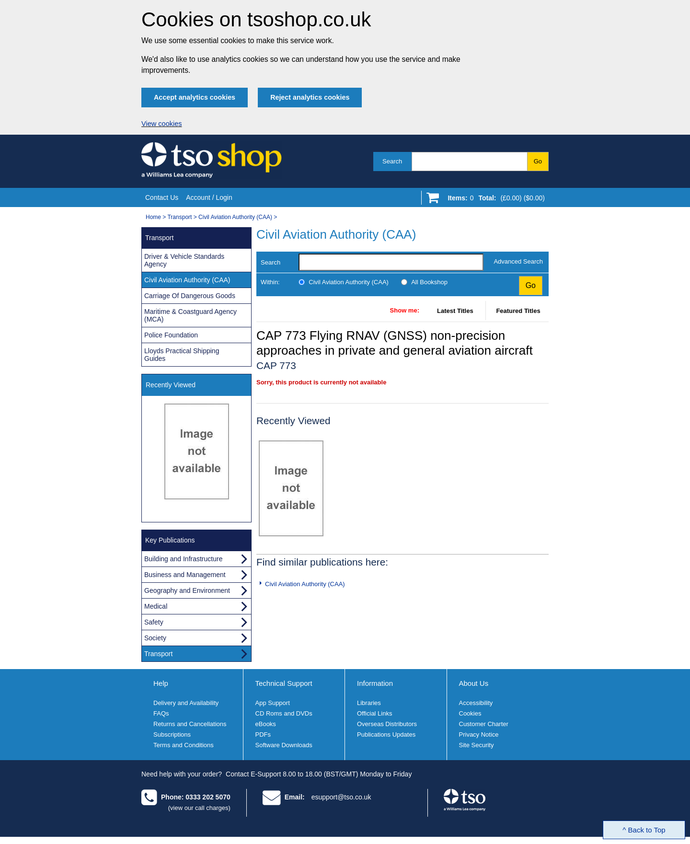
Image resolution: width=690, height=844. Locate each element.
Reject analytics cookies (309, 97)
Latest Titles (455, 310)
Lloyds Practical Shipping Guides (181, 354)
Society (155, 638)
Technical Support (283, 683)
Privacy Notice (479, 734)
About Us (474, 683)
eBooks (265, 724)
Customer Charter (483, 724)
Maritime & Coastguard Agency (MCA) (190, 315)
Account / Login (209, 197)
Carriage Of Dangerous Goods (189, 296)
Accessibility (476, 702)
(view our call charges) (199, 807)
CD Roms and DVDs (283, 713)
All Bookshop (429, 282)
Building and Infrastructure (183, 559)
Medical (155, 606)
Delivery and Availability (185, 702)
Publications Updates (386, 734)
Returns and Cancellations (189, 724)
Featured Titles (518, 310)
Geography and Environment (187, 590)
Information (375, 683)
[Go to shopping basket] (494, 199)
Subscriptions (172, 734)
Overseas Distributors (387, 724)
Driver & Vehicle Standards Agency (184, 260)
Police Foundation (171, 335)
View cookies (161, 123)
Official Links (374, 713)
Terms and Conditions (183, 745)
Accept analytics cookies (194, 97)
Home (153, 217)
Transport (179, 217)
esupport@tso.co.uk (341, 797)
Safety (153, 622)
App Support (272, 702)
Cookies (470, 713)
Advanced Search (518, 261)
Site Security (476, 745)
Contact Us (161, 197)
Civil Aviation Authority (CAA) (235, 217)
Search (392, 161)
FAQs (161, 713)
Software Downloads (283, 745)
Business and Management (185, 574)
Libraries (369, 702)
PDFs (263, 734)
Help (160, 683)
